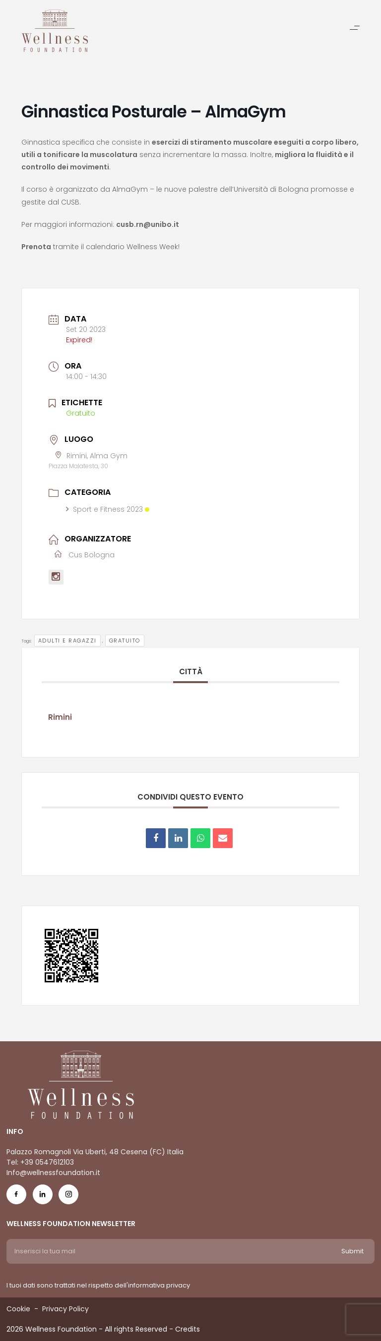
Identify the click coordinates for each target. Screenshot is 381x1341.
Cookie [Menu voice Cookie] (18, 1309)
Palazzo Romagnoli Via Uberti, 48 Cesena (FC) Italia (95, 1152)
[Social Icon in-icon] (43, 1196)
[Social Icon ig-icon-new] (68, 1196)
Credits (187, 1329)
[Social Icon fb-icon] (16, 1196)
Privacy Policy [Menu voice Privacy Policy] (65, 1309)
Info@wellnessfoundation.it (53, 1173)
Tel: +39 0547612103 (40, 1162)
